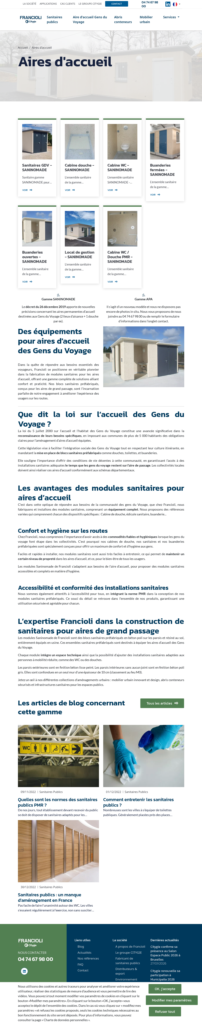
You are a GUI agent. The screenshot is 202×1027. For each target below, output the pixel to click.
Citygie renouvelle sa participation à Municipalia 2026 (165, 975)
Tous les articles (162, 703)
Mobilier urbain (146, 19)
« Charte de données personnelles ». (66, 1020)
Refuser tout (165, 1011)
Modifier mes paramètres (172, 1000)
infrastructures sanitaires (52, 685)
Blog (80, 946)
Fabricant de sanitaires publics (127, 960)
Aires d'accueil (42, 47)
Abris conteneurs (123, 19)
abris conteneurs (172, 680)
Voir (27, 190)
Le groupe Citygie (90, 3)
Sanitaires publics (54, 19)
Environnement (126, 979)
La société (29, 3)
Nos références (88, 958)
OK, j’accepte (165, 988)
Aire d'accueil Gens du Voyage (90, 19)
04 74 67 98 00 (150, 4)
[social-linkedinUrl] (168, 5)
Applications (48, 3)
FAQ (80, 964)
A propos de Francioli (130, 946)
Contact (116, 4)
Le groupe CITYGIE (128, 952)
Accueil (23, 47)
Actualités (84, 952)
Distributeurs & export (126, 971)
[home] (30, 19)
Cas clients (67, 3)
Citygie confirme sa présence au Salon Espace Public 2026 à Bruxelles (165, 953)
